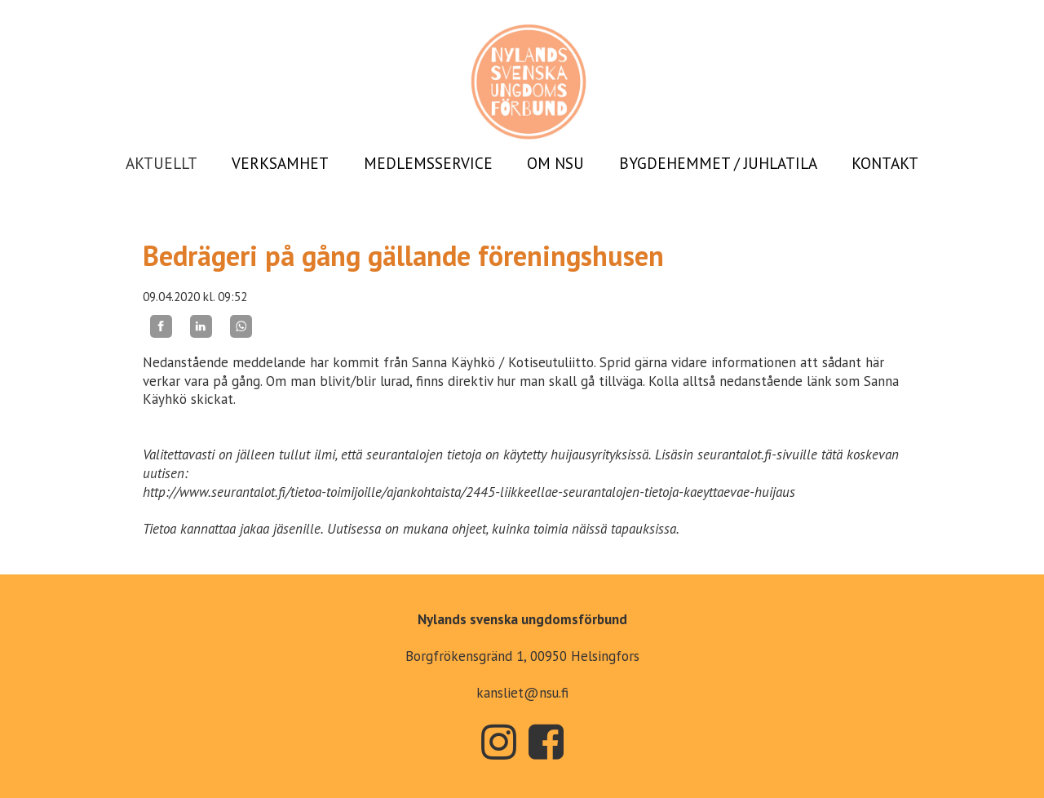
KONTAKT (885, 163)
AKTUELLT (161, 163)
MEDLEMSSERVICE (428, 163)
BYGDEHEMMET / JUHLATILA (718, 163)
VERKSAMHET (280, 163)
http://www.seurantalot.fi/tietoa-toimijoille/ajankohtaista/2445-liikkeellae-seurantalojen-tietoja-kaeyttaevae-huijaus (469, 492)
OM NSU (555, 163)
